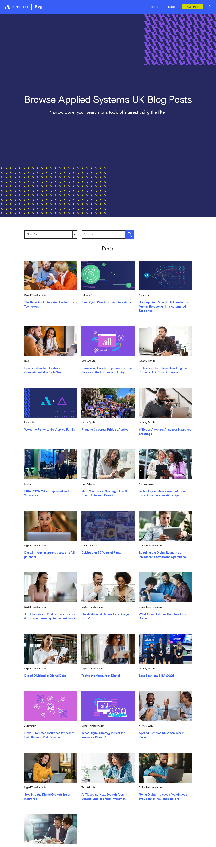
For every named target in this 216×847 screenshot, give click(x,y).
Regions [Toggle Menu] (172, 7)
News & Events (115, 5)
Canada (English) (171, 3)
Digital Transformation (87, 5)
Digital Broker (50, 5)
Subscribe (192, 7)
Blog (38, 7)
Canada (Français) (172, 9)
